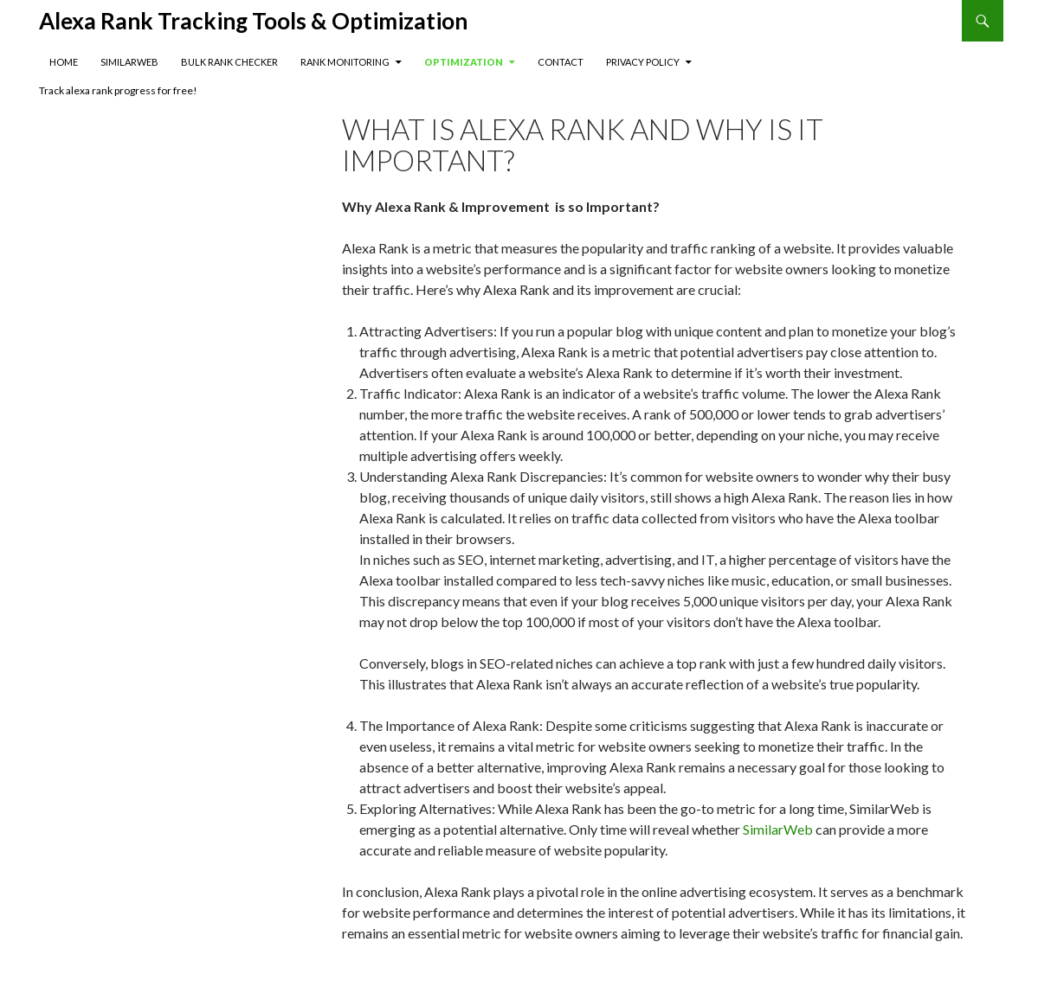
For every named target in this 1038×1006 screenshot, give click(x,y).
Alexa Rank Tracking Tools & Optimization (253, 21)
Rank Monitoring (345, 61)
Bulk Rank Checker (229, 61)
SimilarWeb (129, 61)
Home (63, 61)
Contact (560, 61)
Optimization (463, 61)
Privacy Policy (643, 61)
